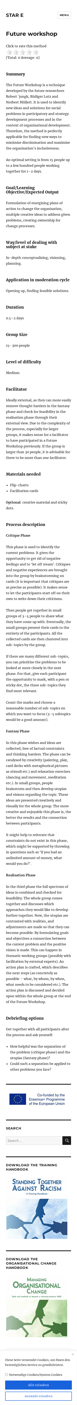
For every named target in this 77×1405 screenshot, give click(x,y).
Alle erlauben (38, 1385)
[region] (38, 1378)
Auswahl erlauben (39, 1396)
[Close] (72, 1354)
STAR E (14, 15)
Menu (64, 15)
